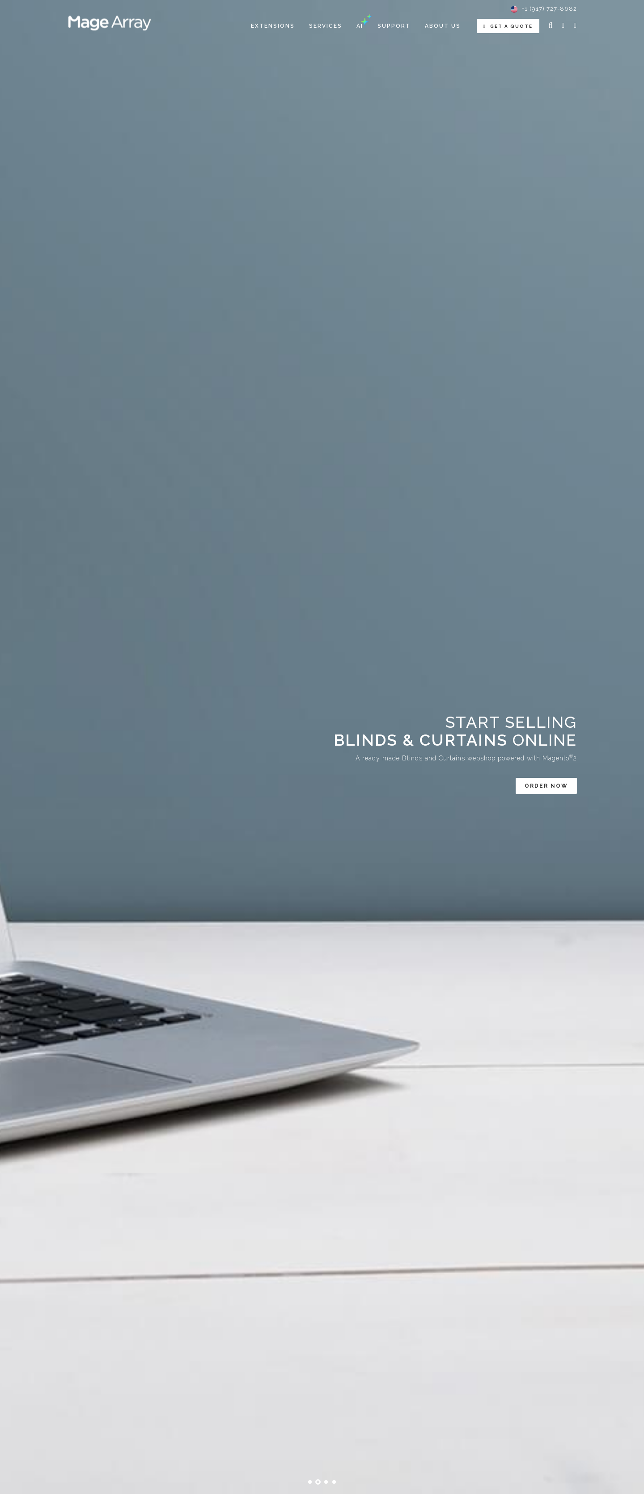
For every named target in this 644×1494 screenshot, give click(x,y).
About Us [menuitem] (443, 26)
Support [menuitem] (394, 26)
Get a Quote (508, 26)
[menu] (356, 26)
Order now (546, 786)
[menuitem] (273, 26)
